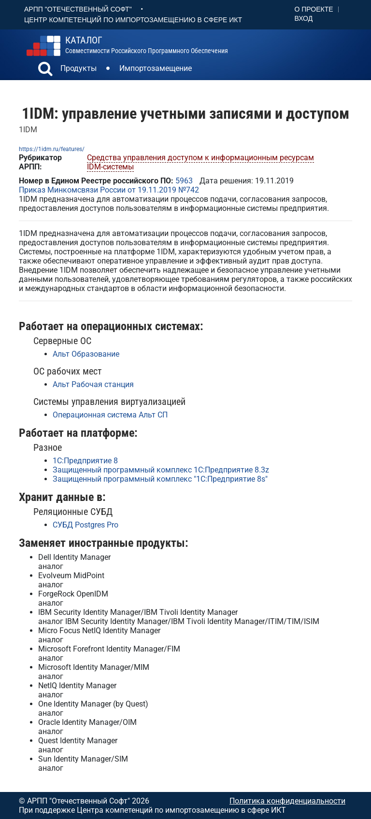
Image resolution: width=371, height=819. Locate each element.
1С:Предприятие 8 (85, 460)
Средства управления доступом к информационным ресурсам (200, 157)
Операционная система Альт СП (110, 414)
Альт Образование (86, 354)
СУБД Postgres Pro (85, 524)
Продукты (78, 68)
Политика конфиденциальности (287, 800)
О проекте (314, 9)
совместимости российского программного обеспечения (146, 45)
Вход (304, 18)
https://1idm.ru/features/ (52, 149)
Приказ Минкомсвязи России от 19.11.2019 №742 (109, 189)
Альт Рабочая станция (93, 384)
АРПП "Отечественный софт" (78, 9)
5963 (184, 180)
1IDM (28, 129)
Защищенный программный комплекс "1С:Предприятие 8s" (160, 479)
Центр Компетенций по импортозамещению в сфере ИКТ (133, 20)
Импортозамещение (155, 68)
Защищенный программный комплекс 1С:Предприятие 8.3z (161, 469)
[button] (45, 70)
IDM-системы (110, 166)
